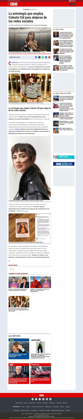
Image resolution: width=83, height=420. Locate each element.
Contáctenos (34, 410)
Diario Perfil (19, 403)
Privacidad (42, 410)
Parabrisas (52, 403)
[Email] (49, 57)
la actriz (31, 67)
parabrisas (40, 365)
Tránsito (67, 410)
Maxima (68, 406)
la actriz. (26, 211)
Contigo (28, 406)
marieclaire (40, 340)
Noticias (25, 403)
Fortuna (39, 403)
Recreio (62, 406)
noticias (19, 340)
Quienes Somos (25, 410)
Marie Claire (32, 403)
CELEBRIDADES (26, 9)
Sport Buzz (56, 406)
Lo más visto (58, 29)
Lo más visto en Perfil (62, 93)
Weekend (45, 403)
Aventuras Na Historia (37, 406)
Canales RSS (16, 410)
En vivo (72, 4)
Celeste (16, 129)
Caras (22, 406)
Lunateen (58, 403)
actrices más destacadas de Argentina (38, 62)
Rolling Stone (48, 406)
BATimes (65, 403)
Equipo (48, 410)
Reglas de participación (57, 410)
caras (19, 365)
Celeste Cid (12, 269)
